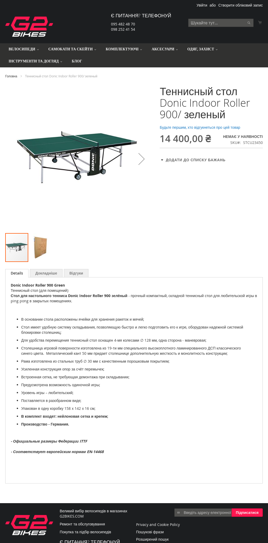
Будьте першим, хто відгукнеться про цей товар (200, 127)
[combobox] (221, 23)
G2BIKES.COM (72, 516)
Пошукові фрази (150, 531)
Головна (11, 76)
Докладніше (46, 273)
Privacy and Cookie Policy (158, 524)
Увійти (202, 5)
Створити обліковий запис (240, 5)
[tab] (17, 273)
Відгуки (76, 273)
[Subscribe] (247, 512)
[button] (141, 159)
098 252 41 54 (123, 29)
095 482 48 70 (123, 23)
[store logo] (29, 27)
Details (17, 273)
